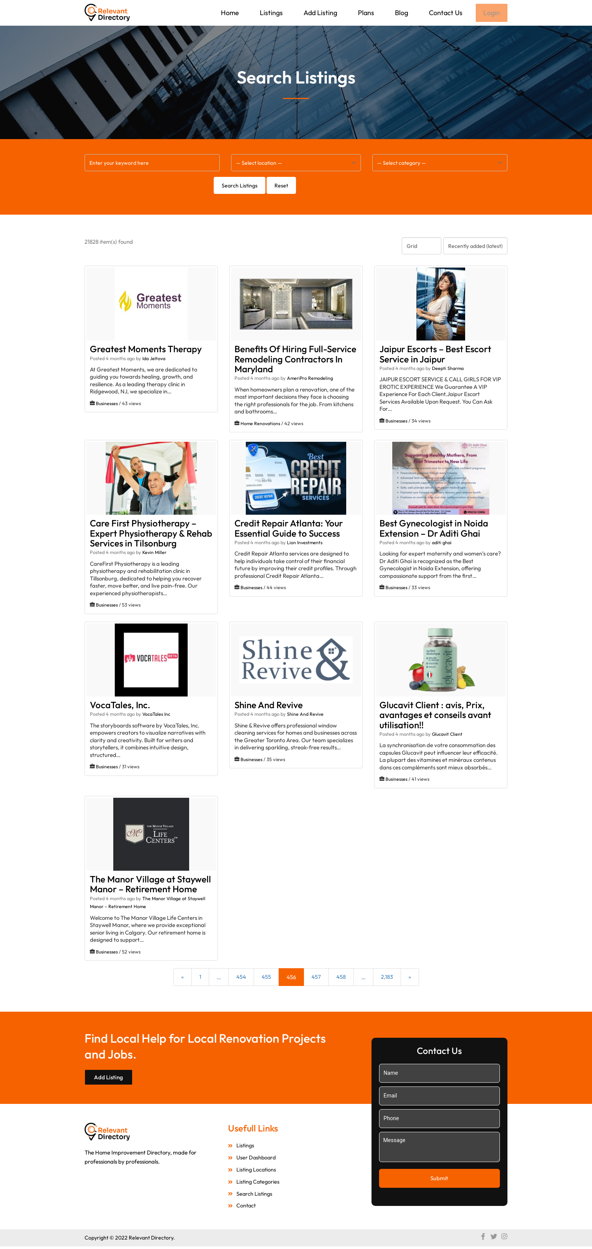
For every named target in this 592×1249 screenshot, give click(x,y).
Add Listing (319, 12)
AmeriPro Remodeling (310, 379)
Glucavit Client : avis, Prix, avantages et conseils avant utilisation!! (435, 715)
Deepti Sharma (448, 369)
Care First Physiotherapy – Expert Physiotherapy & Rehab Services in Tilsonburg (151, 533)
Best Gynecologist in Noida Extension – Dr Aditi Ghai (433, 528)
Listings (270, 12)
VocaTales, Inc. (120, 705)
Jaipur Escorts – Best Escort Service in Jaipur (435, 354)
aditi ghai (442, 543)
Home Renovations (260, 424)
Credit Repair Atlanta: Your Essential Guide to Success (288, 528)
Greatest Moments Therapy (146, 349)
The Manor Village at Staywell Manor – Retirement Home (150, 884)
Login (491, 13)
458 (341, 977)
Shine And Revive (268, 705)
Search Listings (239, 186)
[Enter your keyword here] (152, 163)
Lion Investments (305, 543)
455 (266, 977)
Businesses (107, 404)
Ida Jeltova (154, 359)
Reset (281, 186)
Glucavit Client (448, 735)
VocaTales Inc (156, 715)
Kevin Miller (154, 553)
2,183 (387, 977)
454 (241, 977)
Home (229, 12)
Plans (365, 12)
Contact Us (445, 12)
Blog (400, 12)
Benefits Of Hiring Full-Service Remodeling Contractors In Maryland (295, 359)
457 (316, 977)
